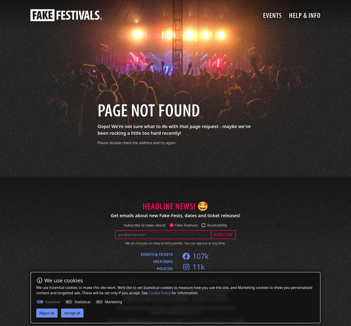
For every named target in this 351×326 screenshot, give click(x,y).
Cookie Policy (160, 292)
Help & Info (305, 15)
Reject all (46, 313)
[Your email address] (163, 234)
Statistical (82, 301)
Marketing (113, 301)
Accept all (72, 313)
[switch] (69, 302)
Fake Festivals (186, 225)
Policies (165, 268)
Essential (52, 301)
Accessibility (217, 225)
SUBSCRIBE (223, 234)
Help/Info (163, 261)
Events (272, 15)
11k (193, 267)
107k (195, 256)
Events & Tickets (157, 254)
